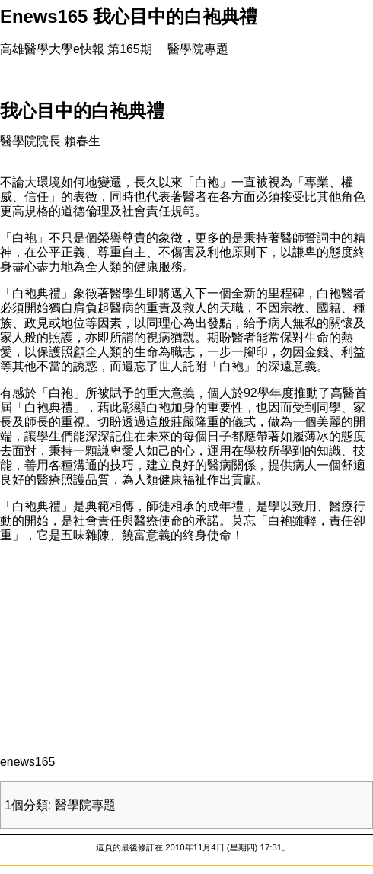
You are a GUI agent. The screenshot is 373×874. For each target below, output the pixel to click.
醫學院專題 (85, 805)
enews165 (27, 761)
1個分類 (26, 805)
